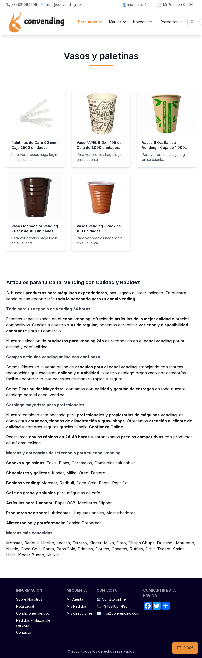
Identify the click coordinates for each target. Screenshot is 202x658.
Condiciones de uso (32, 613)
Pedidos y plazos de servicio (33, 622)
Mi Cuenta (75, 599)
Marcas (115, 22)
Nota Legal (25, 606)
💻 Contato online (111, 599)
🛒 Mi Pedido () (177, 4)
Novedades (143, 22)
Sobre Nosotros (29, 599)
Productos (87, 22)
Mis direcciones (80, 613)
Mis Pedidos (77, 606)
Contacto (23, 632)
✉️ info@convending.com (62, 4)
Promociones (171, 22)
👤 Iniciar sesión (135, 4)
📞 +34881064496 (21, 4)
